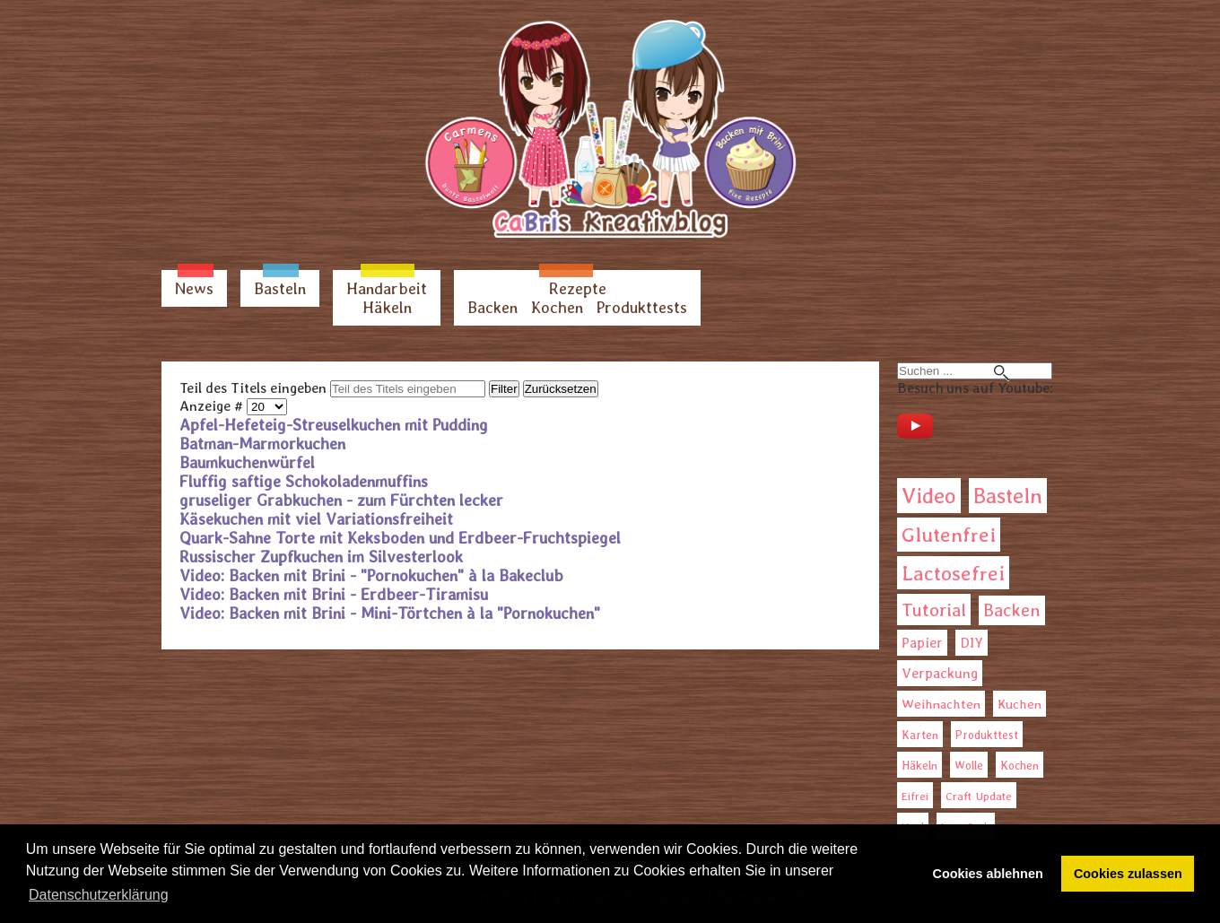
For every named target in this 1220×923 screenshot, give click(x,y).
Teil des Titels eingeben (254, 387)
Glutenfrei (949, 534)
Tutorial (934, 609)
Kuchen (1019, 703)
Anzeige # (213, 405)
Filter (504, 389)
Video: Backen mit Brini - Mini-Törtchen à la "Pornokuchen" (389, 613)
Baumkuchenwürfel (247, 462)
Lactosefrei (953, 573)
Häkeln (387, 307)
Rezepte (577, 288)
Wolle (968, 765)
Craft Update (979, 796)
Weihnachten (941, 704)
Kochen (557, 307)
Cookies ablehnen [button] (988, 873)
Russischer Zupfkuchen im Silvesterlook (321, 556)
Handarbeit (386, 288)
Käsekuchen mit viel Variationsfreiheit (316, 518)
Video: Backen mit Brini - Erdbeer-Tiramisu (333, 594)
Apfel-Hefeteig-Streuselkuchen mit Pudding (333, 424)
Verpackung (940, 673)
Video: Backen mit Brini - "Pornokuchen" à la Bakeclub (371, 575)
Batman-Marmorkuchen (262, 443)
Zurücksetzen (561, 389)
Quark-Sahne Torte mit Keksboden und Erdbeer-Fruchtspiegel (400, 537)
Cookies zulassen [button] (1128, 873)
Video (929, 496)
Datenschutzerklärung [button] (99, 894)
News (194, 288)
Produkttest (986, 735)
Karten (920, 734)
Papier (922, 642)
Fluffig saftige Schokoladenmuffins (303, 481)
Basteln (280, 288)
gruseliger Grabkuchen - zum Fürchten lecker (341, 500)
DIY (971, 642)
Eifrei (915, 796)
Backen (492, 307)
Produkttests (642, 307)
